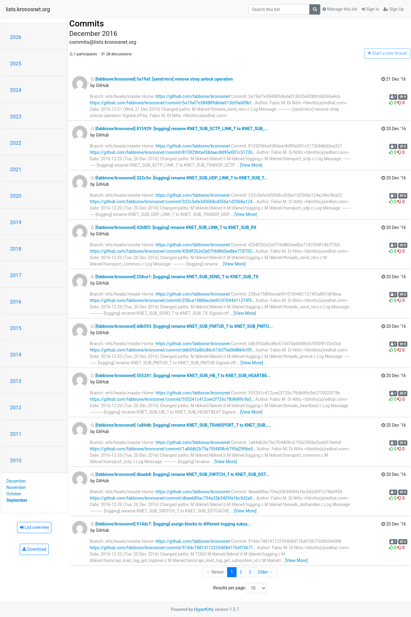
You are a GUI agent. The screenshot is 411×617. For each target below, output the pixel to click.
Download (34, 549)
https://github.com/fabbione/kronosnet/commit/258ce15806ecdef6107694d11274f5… (172, 300)
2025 (16, 64)
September (16, 500)
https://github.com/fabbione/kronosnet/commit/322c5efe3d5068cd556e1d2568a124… (172, 201)
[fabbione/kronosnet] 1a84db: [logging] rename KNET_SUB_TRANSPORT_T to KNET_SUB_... (180, 425)
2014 (16, 355)
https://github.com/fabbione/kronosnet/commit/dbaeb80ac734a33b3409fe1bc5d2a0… (172, 498)
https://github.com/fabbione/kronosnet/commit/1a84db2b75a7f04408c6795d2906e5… (173, 448)
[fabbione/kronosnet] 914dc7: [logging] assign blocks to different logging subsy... (170, 524)
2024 (16, 90)
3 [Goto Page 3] (250, 572)
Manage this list (339, 9)
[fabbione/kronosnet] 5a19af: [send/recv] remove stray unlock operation (161, 79)
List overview (34, 527)
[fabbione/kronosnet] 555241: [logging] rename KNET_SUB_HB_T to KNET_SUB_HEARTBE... (180, 375)
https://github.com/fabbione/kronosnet (193, 96)
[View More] (251, 165)
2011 (16, 434)
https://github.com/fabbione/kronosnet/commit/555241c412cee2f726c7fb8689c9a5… (172, 399)
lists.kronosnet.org (28, 9)
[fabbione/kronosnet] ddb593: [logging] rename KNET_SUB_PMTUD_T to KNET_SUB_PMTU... (181, 326)
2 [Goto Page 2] (241, 572)
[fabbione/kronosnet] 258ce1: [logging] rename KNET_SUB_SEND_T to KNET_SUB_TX (174, 276)
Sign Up (393, 9)
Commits (86, 24)
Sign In (370, 9)
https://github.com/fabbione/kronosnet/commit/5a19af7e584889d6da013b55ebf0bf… (172, 102)
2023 (16, 116)
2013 (16, 381)
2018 (16, 249)
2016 (16, 302)
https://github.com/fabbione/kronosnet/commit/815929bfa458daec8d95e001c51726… (172, 152)
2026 (16, 37)
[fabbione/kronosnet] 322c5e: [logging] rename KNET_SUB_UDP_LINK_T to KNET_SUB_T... (179, 177)
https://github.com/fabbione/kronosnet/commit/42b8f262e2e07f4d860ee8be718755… (172, 251)
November (16, 487)
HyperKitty (204, 609)
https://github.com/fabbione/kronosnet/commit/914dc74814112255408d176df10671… (173, 547)
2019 (16, 222)
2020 (16, 196)
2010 (16, 460)
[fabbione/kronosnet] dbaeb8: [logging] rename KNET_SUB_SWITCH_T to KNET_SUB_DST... (179, 474)
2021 (16, 169)
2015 (16, 328)
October (13, 493)
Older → (265, 572)
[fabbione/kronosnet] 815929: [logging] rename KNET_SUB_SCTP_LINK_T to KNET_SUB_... (179, 128)
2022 (16, 143)
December (16, 481)
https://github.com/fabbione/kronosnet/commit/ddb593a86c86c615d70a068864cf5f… (172, 350)
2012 (16, 407)
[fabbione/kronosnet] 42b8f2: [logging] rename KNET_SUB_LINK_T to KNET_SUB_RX (173, 227)
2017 (16, 275)
